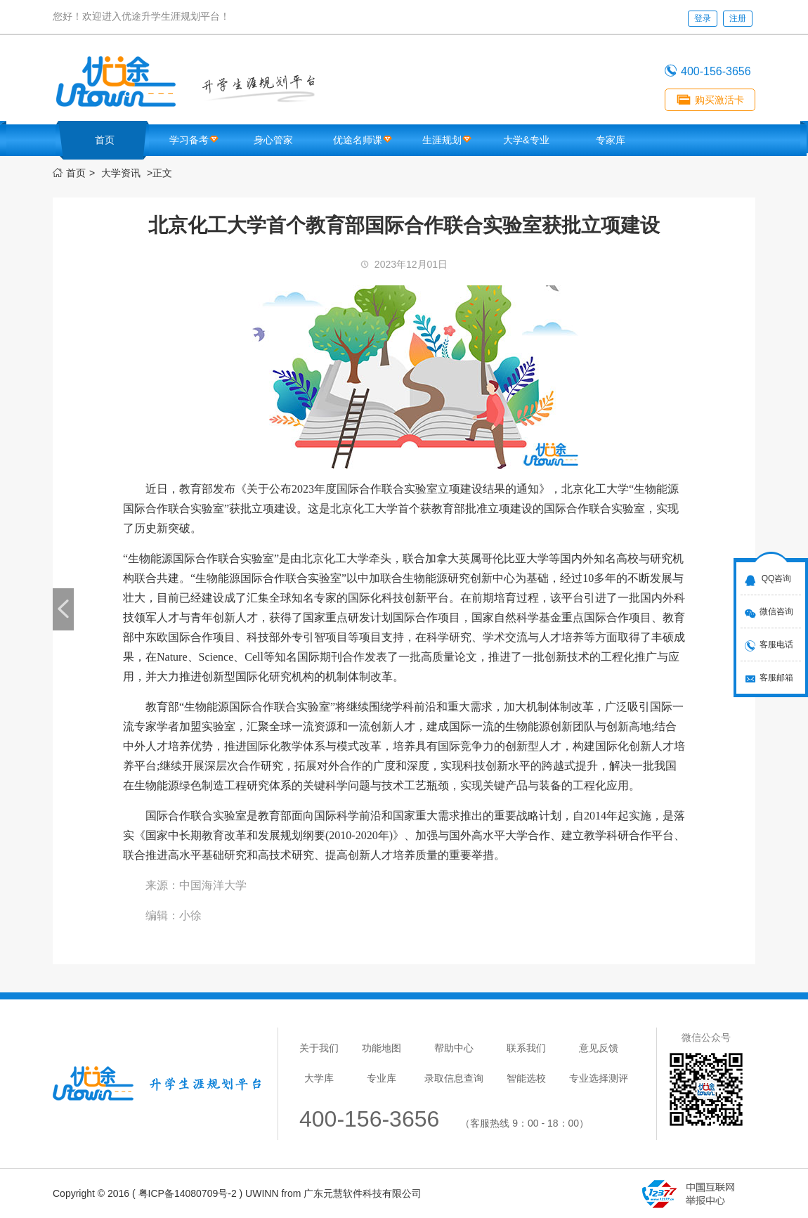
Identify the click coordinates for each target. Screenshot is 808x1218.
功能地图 (381, 1048)
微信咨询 (776, 611)
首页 (105, 139)
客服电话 (776, 644)
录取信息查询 (453, 1078)
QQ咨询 (777, 578)
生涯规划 (442, 139)
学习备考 (189, 139)
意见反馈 (598, 1048)
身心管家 (273, 139)
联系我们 (526, 1048)
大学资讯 (121, 173)
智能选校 (526, 1078)
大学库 (319, 1078)
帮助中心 (454, 1048)
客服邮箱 (776, 677)
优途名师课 (357, 139)
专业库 (381, 1078)
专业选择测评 (598, 1078)
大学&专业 (526, 139)
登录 (702, 18)
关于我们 (319, 1048)
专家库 (610, 139)
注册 (737, 18)
